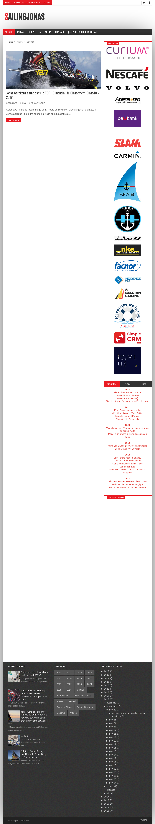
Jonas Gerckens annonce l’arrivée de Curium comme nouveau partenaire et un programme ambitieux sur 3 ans (28, 718)
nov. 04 (113, 783)
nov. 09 (113, 769)
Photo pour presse (82, 695)
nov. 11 (113, 761)
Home (10, 42)
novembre (112, 706)
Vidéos (73, 713)
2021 (59, 684)
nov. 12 (113, 758)
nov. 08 (113, 772)
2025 (59, 690)
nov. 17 (113, 744)
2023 (79, 684)
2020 (89, 678)
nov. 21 (113, 734)
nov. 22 (113, 730)
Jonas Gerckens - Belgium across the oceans (28, 2)
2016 (89, 672)
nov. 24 (113, 723)
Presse (60, 701)
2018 (69, 678)
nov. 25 (113, 719)
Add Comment (38, 103)
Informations (62, 695)
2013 (59, 672)
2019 (79, 678)
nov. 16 (113, 748)
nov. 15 (113, 751)
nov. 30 (113, 709)
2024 (89, 684)
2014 (69, 672)
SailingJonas (24, 17)
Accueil (143, 820)
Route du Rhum (64, 707)
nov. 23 (113, 726)
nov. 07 (113, 776)
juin (109, 793)
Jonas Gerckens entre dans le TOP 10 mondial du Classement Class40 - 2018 (52, 95)
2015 (79, 672)
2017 (59, 678)
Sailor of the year (85, 707)
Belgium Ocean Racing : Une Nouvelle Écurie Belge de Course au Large (34, 754)
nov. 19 (113, 737)
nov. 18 (113, 741)
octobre (110, 786)
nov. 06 (113, 779)
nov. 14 (113, 755)
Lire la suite (13, 120)
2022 (69, 684)
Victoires (61, 713)
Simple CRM (23, 821)
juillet (109, 790)
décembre (112, 703)
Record (72, 701)
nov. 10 (113, 765)
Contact (24, 736)
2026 (69, 690)
